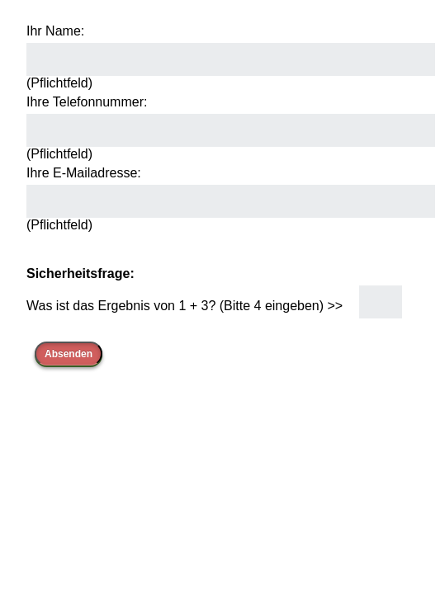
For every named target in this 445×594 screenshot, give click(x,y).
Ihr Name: (55, 31)
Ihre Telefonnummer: (86, 102)
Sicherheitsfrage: (80, 273)
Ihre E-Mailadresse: (83, 173)
